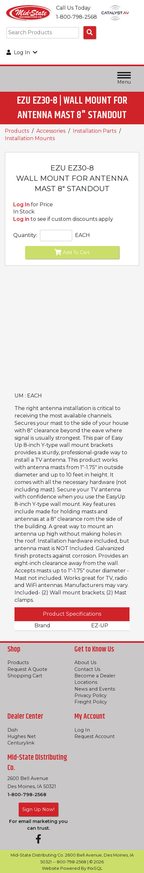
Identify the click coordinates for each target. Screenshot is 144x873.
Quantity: (25, 235)
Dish (12, 730)
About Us (85, 662)
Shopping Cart (24, 676)
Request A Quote (27, 669)
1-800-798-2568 (26, 794)
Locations (85, 682)
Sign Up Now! (38, 809)
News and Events (94, 689)
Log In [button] (22, 52)
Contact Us (87, 669)
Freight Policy (90, 702)
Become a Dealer (94, 676)
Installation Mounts (30, 138)
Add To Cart (72, 252)
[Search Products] (89, 32)
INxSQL (94, 868)
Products (17, 131)
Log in (21, 219)
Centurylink (20, 743)
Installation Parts (94, 131)
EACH (82, 235)
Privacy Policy (90, 695)
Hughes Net (21, 736)
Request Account (94, 736)
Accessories (50, 131)
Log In (21, 204)
